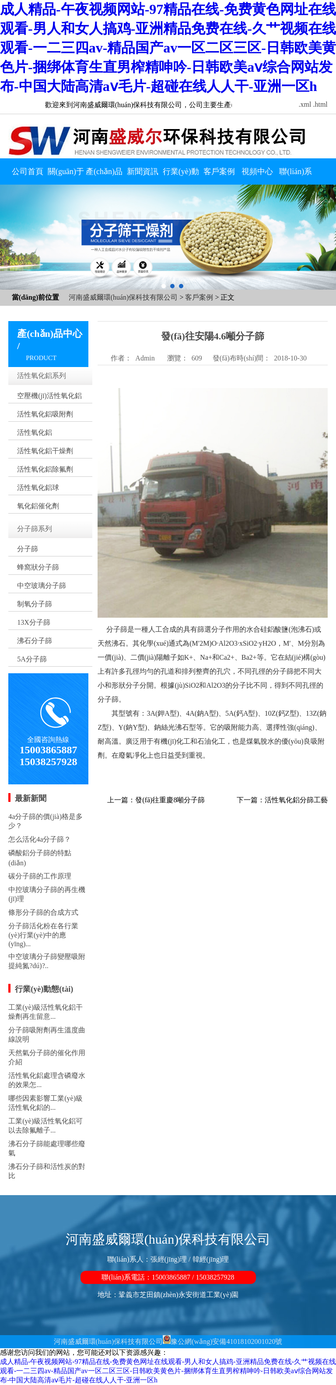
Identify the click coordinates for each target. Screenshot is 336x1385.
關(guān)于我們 (66, 173)
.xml (305, 104)
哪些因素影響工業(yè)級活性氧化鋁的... (45, 1103)
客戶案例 (219, 171)
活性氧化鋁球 (38, 487)
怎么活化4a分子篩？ (39, 839)
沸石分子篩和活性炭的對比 (46, 1171)
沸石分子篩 (34, 640)
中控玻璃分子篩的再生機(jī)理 (46, 894)
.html (320, 104)
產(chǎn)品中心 (104, 173)
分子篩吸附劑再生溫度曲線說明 (46, 1034)
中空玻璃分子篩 (41, 585)
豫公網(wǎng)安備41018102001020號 (226, 1341)
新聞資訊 (142, 171)
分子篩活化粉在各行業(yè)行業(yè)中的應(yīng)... (43, 935)
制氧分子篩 (34, 604)
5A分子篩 (32, 659)
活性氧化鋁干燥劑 (45, 451)
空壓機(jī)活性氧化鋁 (49, 395)
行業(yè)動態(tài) (181, 173)
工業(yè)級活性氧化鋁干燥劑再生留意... (45, 1012)
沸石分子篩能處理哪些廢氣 (46, 1148)
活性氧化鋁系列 (41, 375)
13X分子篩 (33, 622)
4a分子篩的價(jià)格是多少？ (45, 821)
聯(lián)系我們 (295, 173)
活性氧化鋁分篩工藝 (296, 800)
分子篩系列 (34, 528)
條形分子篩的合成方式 (43, 912)
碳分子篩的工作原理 (39, 876)
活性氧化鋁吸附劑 (45, 414)
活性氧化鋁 (34, 432)
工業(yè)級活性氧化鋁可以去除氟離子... (45, 1125)
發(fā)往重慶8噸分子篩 (170, 800)
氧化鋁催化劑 (38, 506)
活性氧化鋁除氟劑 (45, 469)
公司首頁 (27, 171)
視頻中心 (257, 171)
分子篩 (27, 549)
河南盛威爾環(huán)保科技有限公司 (123, 297)
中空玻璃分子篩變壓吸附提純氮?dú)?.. (46, 961)
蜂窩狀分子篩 (38, 567)
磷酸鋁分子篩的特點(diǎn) (39, 858)
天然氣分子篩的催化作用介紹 (46, 1057)
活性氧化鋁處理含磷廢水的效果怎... (46, 1080)
